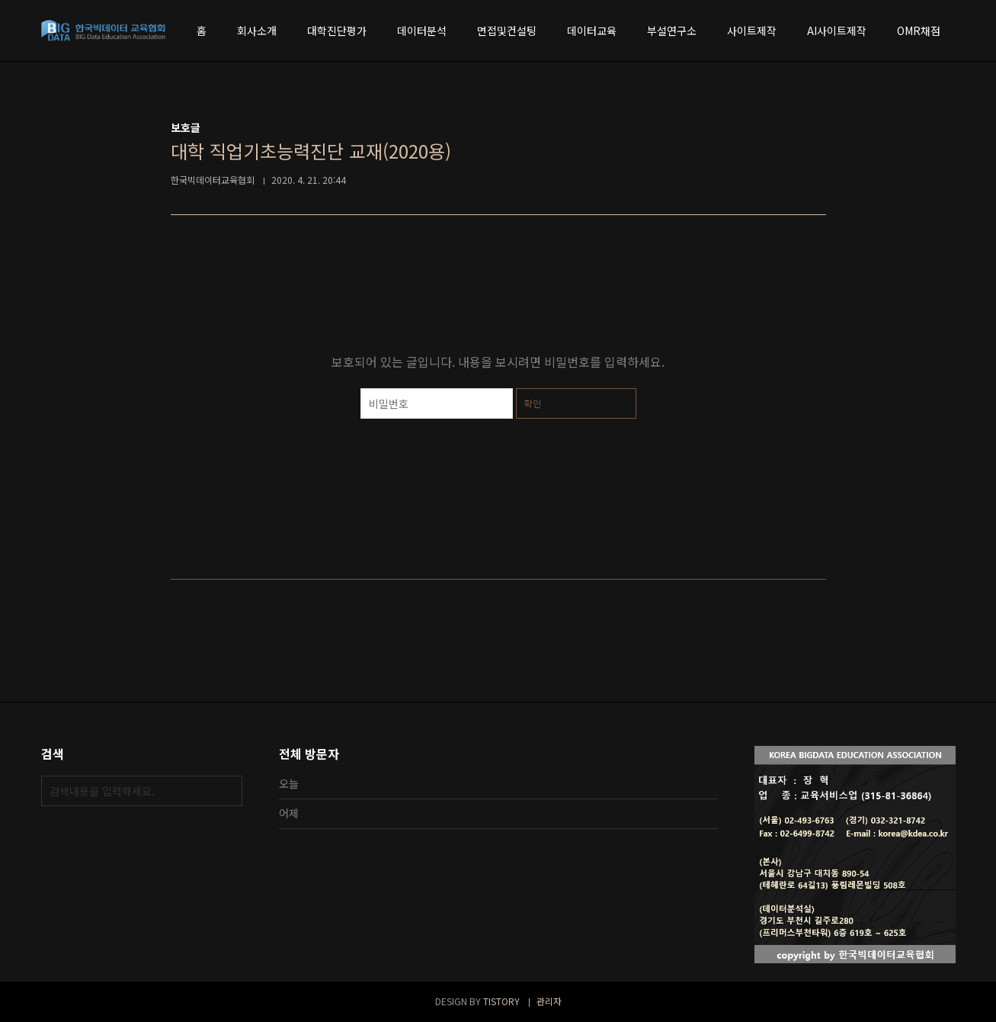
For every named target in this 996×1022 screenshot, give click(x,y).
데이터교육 (591, 30)
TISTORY (501, 1001)
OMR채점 (918, 30)
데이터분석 (422, 30)
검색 (227, 790)
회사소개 (257, 30)
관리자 (549, 1001)
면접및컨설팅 (506, 30)
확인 (532, 403)
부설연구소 (672, 30)
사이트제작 (752, 30)
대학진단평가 (337, 30)
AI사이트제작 (836, 30)
